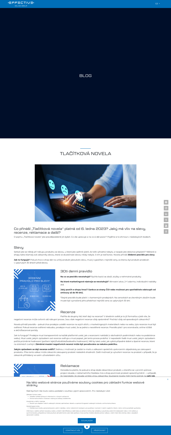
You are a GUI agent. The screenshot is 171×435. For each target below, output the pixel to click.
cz (157, 4)
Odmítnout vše (73, 430)
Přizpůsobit (99, 430)
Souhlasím (87, 420)
